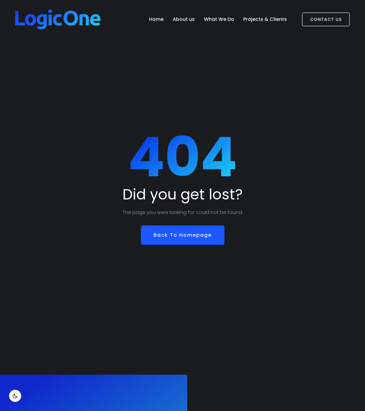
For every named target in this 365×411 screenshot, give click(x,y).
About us (184, 19)
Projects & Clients (265, 19)
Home (156, 19)
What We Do (219, 19)
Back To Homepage (183, 235)
